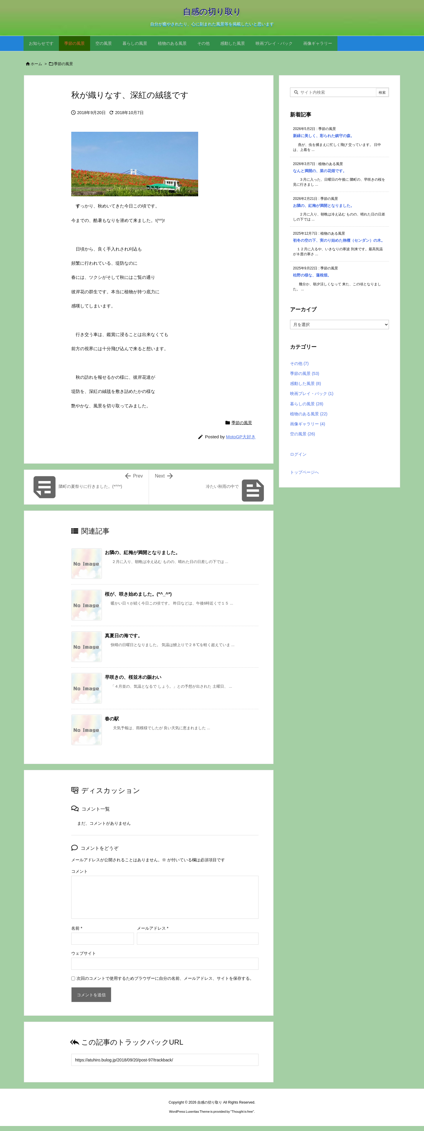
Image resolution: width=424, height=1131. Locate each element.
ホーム (36, 64)
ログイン (298, 454)
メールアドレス (152, 928)
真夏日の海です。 (124, 635)
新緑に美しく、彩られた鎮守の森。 (323, 136)
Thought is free (242, 1111)
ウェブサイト (83, 953)
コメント (79, 871)
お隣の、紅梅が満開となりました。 (142, 552)
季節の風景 (63, 64)
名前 (76, 928)
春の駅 (112, 718)
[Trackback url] (165, 1060)
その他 (299, 363)
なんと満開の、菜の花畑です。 (320, 171)
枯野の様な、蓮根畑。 (312, 275)
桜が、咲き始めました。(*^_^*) (138, 594)
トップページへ (304, 472)
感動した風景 (305, 383)
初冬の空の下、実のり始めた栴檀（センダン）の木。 (339, 240)
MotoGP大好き (241, 436)
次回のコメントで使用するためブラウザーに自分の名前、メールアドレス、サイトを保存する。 (165, 978)
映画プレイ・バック (311, 393)
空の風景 (302, 434)
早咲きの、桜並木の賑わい (133, 677)
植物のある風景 (308, 413)
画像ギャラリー (307, 424)
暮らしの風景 (306, 403)
